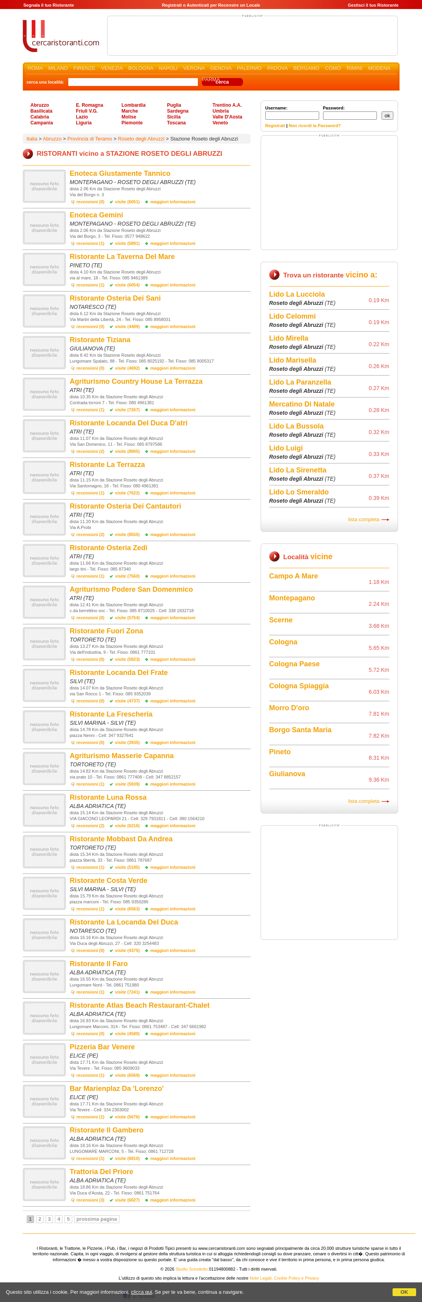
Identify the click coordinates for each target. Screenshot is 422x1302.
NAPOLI (168, 68)
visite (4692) (127, 368)
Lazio (82, 117)
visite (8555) (127, 534)
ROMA (34, 68)
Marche (130, 111)
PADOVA (277, 68)
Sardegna (178, 111)
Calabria (40, 117)
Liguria (84, 123)
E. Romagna (89, 105)
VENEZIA (111, 68)
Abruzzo (40, 105)
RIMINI (354, 68)
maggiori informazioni (172, 201)
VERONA (194, 68)
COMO (333, 68)
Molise (129, 117)
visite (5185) (127, 867)
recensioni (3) (91, 1200)
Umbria (221, 111)
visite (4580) (127, 1033)
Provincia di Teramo (90, 139)
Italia (32, 139)
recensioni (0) (91, 201)
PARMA (211, 79)
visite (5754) (127, 617)
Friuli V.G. (87, 111)
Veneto (220, 123)
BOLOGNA (140, 68)
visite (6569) (127, 1075)
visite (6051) (127, 201)
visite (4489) (127, 326)
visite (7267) (127, 409)
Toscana (176, 123)
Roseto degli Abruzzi (141, 139)
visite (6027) (127, 1200)
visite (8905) (127, 451)
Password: (350, 113)
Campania (42, 123)
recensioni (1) (91, 243)
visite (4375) (127, 950)
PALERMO (249, 68)
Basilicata (42, 111)
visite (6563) (127, 908)
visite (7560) (127, 576)
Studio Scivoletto (191, 1269)
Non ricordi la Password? (315, 125)
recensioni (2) (91, 451)
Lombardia (134, 105)
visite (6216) (127, 825)
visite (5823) (127, 659)
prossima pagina (97, 1219)
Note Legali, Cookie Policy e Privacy (284, 1278)
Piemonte (132, 123)
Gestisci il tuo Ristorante (373, 5)
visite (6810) (127, 1158)
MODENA (379, 68)
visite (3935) (127, 742)
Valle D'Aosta (228, 117)
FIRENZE (84, 68)
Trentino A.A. (227, 105)
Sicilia (174, 117)
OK (404, 1292)
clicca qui (141, 1292)
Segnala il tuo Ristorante (49, 5)
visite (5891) (127, 243)
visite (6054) (127, 285)
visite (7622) (127, 493)
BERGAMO (306, 68)
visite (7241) (127, 992)
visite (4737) (127, 700)
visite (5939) (127, 784)
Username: (292, 113)
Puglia (174, 105)
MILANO (58, 68)
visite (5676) (127, 1116)
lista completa (363, 519)
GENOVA (220, 68)
